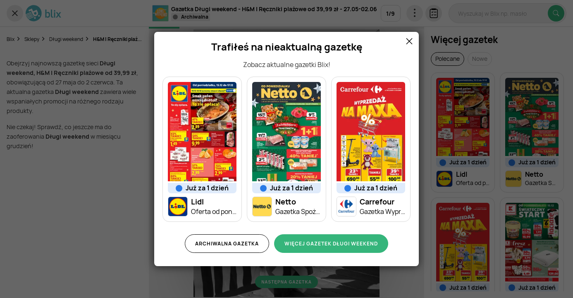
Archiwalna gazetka (227, 243)
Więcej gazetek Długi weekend (331, 243)
